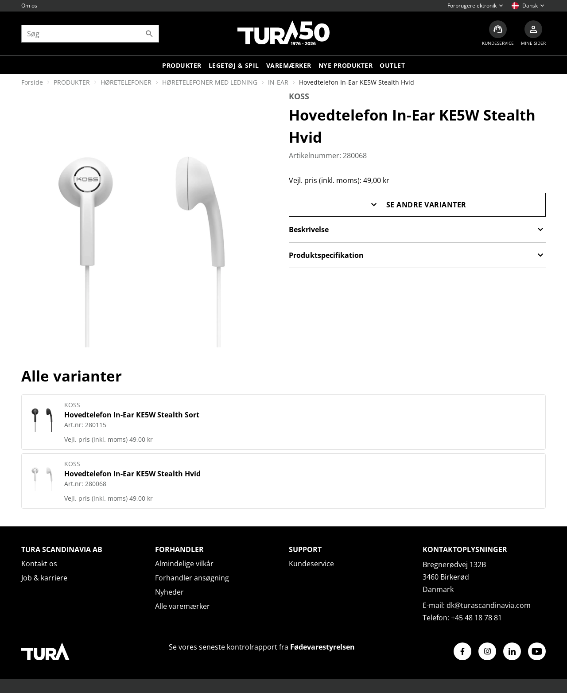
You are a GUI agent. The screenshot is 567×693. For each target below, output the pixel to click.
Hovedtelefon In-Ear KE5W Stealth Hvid (132, 474)
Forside (32, 82)
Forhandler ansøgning (192, 578)
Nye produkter (345, 65)
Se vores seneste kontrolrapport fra (262, 647)
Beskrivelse (417, 229)
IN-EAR (278, 82)
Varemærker (288, 65)
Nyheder (169, 592)
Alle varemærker (182, 606)
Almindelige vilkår (184, 563)
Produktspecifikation (417, 255)
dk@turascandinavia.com (489, 605)
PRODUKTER (72, 82)
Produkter (182, 65)
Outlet (392, 65)
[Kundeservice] (498, 33)
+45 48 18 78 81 (476, 618)
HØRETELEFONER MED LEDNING (209, 82)
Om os (29, 5)
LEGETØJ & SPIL (234, 65)
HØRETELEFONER (126, 82)
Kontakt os (39, 563)
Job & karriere (44, 578)
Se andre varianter (417, 204)
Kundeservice (311, 563)
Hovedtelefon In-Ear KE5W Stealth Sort (131, 415)
